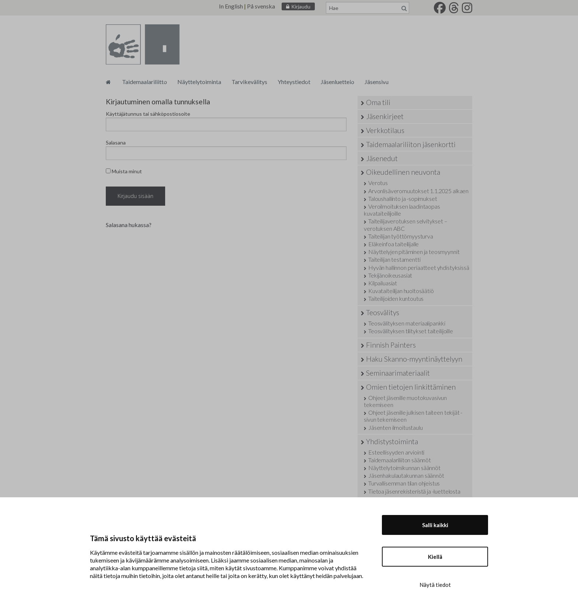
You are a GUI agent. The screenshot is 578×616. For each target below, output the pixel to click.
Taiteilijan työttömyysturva (400, 236)
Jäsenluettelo (337, 81)
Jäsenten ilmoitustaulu (395, 427)
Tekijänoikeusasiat (390, 275)
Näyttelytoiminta (199, 81)
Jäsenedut (382, 158)
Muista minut (124, 171)
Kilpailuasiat (382, 282)
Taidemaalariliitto (144, 81)
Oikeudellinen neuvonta (403, 172)
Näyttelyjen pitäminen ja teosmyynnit (413, 251)
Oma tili (378, 102)
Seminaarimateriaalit (398, 373)
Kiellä (435, 556)
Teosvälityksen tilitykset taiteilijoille (410, 330)
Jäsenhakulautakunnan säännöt (406, 475)
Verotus (378, 182)
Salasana (116, 142)
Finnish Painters (391, 345)
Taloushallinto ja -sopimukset (402, 198)
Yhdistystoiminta (392, 441)
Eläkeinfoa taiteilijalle (393, 243)
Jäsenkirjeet (385, 116)
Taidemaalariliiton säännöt (399, 459)
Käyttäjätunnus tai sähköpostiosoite (148, 114)
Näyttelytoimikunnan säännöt (404, 467)
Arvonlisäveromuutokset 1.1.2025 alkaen (418, 190)
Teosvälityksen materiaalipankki (406, 323)
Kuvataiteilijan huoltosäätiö (401, 290)
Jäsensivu (377, 81)
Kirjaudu (300, 6)
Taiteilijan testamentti (394, 259)
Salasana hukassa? (129, 224)
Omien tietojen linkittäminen (411, 387)
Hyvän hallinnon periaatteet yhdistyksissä (418, 267)
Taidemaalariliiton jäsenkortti (411, 144)
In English (231, 6)
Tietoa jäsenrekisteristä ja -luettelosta (414, 491)
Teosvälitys (382, 312)
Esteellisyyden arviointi (396, 452)
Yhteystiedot (294, 81)
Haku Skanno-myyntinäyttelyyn (414, 359)
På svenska (261, 6)
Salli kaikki (435, 525)
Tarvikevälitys (249, 81)
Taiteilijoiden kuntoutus (396, 298)
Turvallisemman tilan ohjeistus (404, 483)
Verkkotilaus (385, 130)
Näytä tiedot (435, 584)
